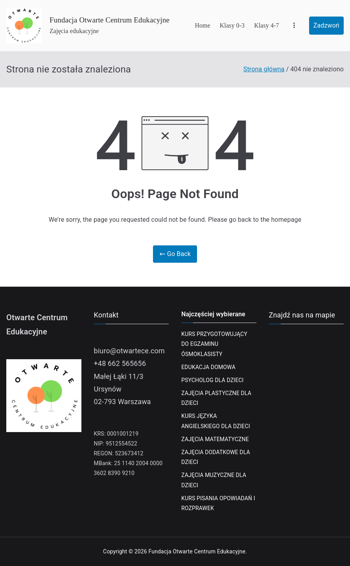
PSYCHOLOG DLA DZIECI (212, 380)
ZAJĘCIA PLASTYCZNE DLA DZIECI (216, 398)
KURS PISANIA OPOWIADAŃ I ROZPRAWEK (218, 503)
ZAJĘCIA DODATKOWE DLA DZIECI (215, 457)
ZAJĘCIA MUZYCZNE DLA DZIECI (213, 480)
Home (202, 25)
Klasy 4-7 (266, 25)
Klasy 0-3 (232, 25)
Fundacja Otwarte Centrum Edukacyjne (109, 20)
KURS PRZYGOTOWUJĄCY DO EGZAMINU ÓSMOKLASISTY (214, 344)
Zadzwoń (326, 25)
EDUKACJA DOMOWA (208, 367)
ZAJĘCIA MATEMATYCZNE (215, 439)
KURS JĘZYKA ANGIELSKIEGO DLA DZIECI (215, 421)
